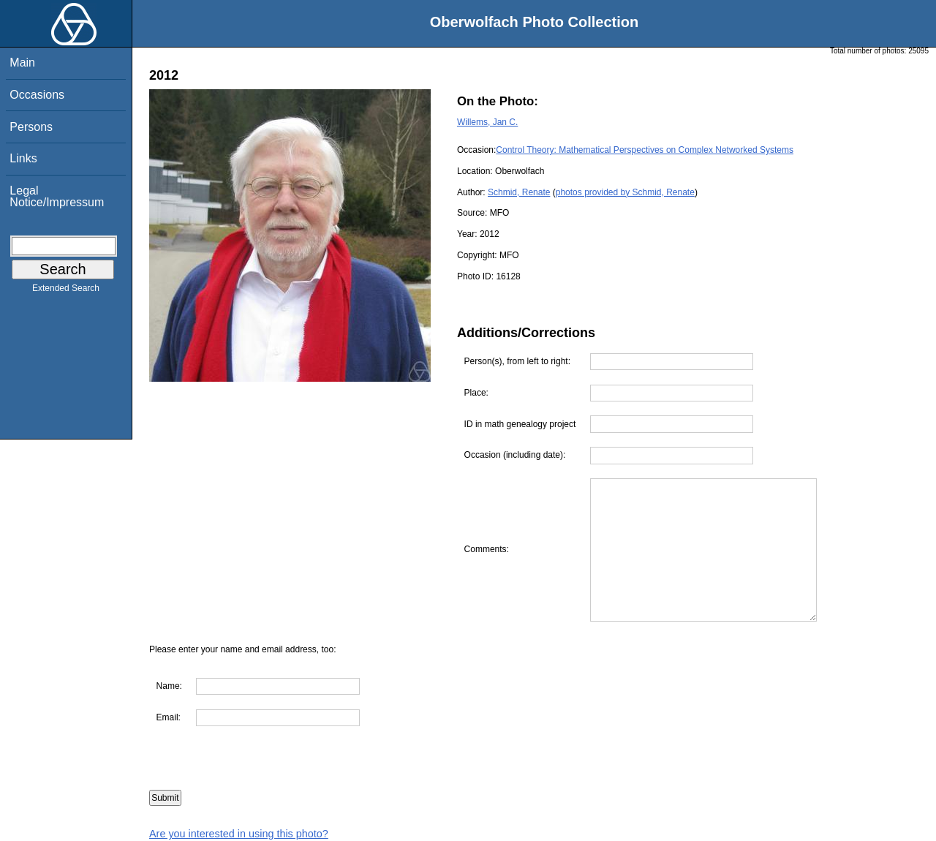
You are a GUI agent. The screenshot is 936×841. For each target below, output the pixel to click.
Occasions (37, 94)
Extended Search (65, 291)
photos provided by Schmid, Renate (625, 192)
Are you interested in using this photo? (238, 834)
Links (23, 158)
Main (22, 62)
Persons (31, 127)
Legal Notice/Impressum (57, 196)
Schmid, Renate (519, 192)
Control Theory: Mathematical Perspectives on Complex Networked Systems (644, 150)
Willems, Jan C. (487, 122)
